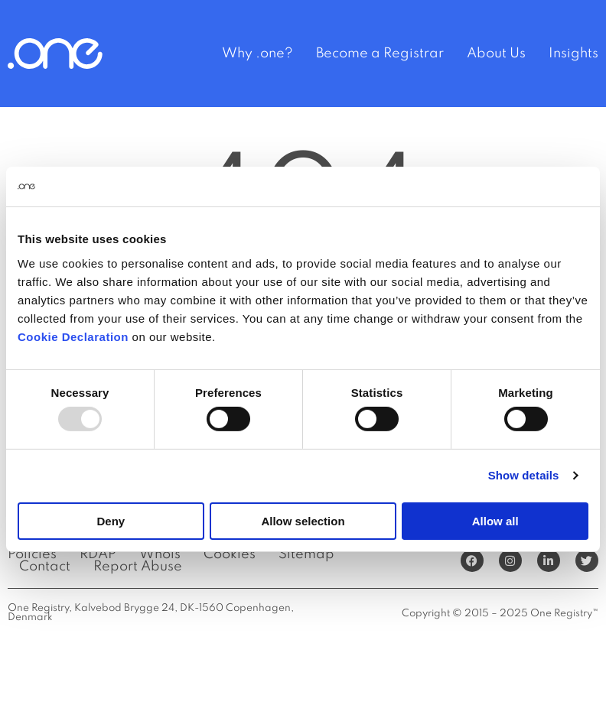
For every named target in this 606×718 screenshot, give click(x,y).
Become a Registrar (380, 53)
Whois (160, 554)
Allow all (495, 521)
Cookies (230, 554)
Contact (44, 566)
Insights (573, 53)
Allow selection (302, 521)
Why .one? (257, 53)
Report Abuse (137, 566)
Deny (110, 521)
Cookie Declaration (73, 336)
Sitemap (306, 554)
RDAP (98, 554)
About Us (496, 53)
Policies (32, 554)
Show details (523, 475)
